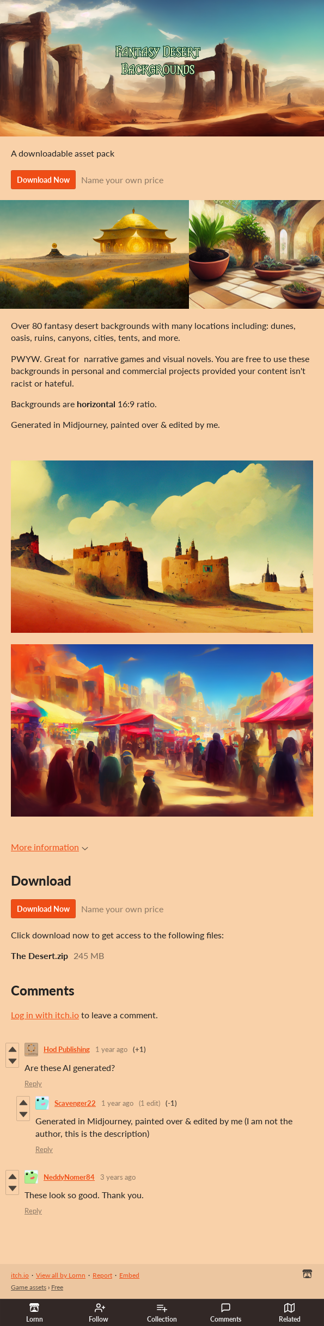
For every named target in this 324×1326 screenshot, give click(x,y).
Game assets (28, 1287)
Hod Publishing (67, 1049)
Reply (33, 1083)
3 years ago (118, 1177)
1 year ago (111, 1049)
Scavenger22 (75, 1103)
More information (49, 847)
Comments (225, 1313)
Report (102, 1275)
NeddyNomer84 (69, 1177)
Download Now (43, 179)
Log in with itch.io (45, 1015)
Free (57, 1287)
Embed (129, 1275)
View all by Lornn (60, 1275)
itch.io (20, 1275)
